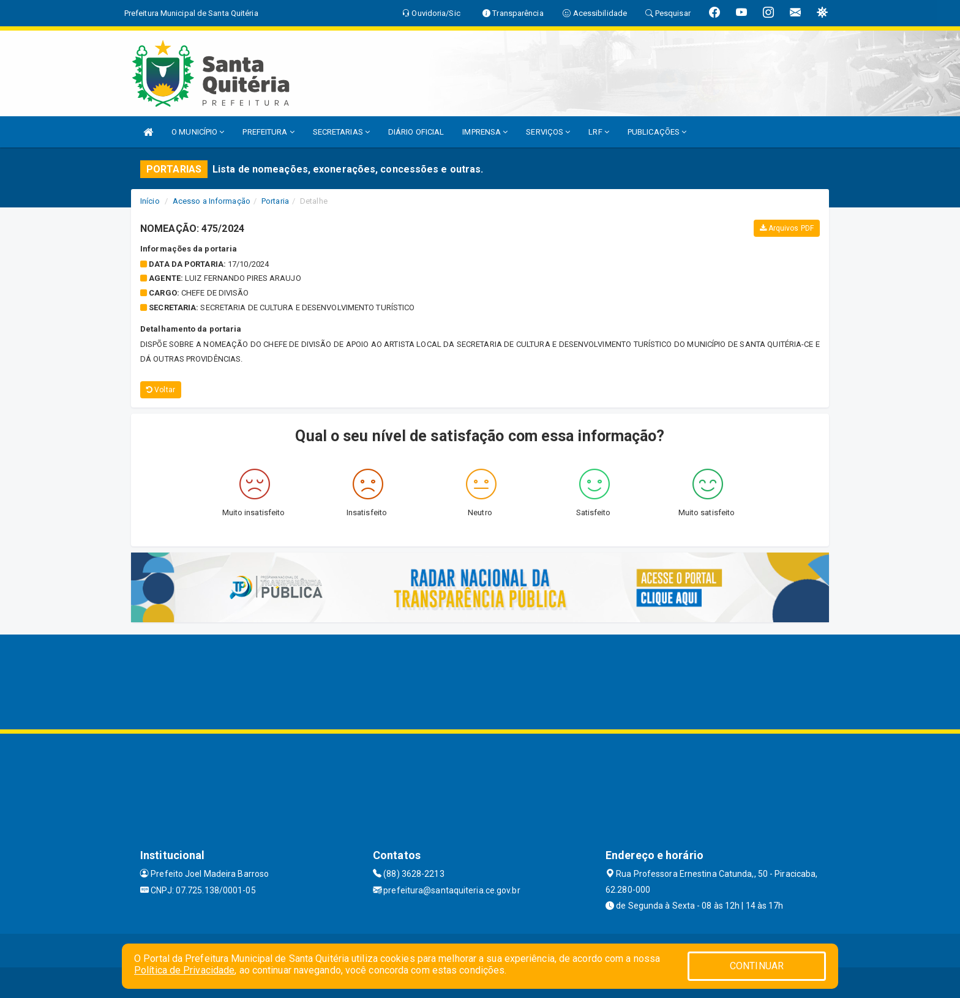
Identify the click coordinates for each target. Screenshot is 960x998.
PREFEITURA (268, 131)
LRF (598, 131)
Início (150, 201)
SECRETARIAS (341, 131)
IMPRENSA (485, 131)
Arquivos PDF (787, 228)
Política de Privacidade (184, 970)
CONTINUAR (757, 966)
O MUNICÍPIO (197, 131)
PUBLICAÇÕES (657, 131)
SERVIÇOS (548, 131)
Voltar (160, 389)
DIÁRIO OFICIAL (416, 131)
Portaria (275, 201)
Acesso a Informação (211, 201)
